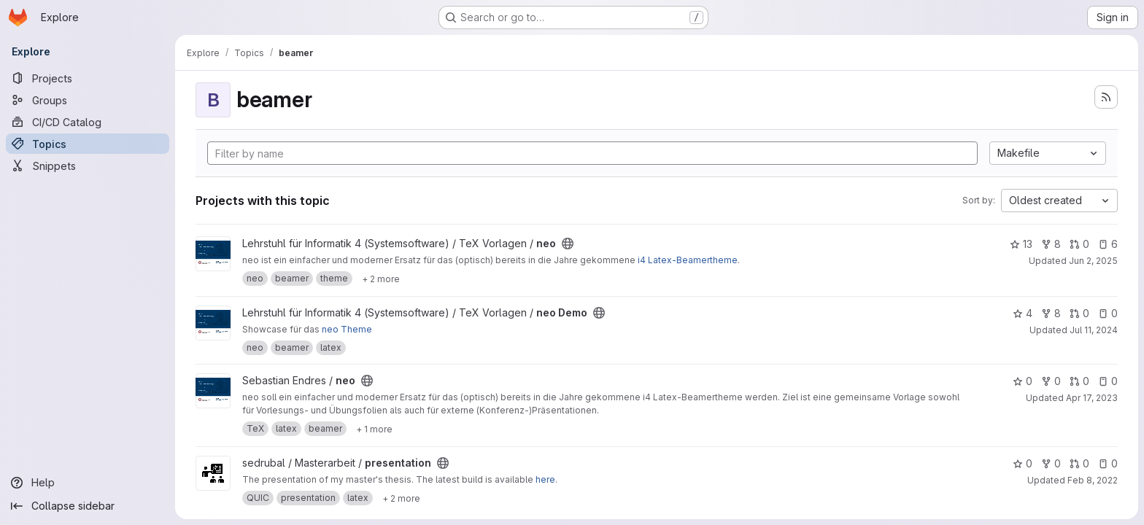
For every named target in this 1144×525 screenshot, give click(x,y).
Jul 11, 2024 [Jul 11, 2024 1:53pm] (1094, 329)
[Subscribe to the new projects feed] (1106, 97)
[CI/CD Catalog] (87, 122)
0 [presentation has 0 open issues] (1108, 463)
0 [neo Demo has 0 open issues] (1108, 313)
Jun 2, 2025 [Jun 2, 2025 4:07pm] (1093, 260)
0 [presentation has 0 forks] (1051, 463)
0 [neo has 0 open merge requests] (1079, 244)
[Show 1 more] (374, 429)
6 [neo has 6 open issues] (1108, 244)
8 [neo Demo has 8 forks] (1051, 313)
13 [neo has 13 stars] (1021, 244)
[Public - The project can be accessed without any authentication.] (567, 243)
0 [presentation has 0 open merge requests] (1079, 463)
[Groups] (87, 100)
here (545, 479)
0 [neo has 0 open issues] (1108, 381)
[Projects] (87, 78)
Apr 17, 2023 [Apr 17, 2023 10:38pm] (1092, 397)
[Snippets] (87, 165)
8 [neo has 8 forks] (1051, 244)
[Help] (87, 482)
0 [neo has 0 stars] (1022, 381)
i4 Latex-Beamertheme (688, 259)
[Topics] (87, 143)
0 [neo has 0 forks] (1051, 381)
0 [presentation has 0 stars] (1022, 463)
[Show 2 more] (380, 278)
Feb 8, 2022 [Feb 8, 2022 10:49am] (1092, 480)
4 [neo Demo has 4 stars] (1022, 313)
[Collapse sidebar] (87, 506)
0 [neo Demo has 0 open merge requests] (1079, 313)
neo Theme (347, 329)
